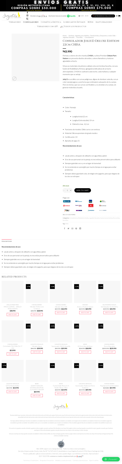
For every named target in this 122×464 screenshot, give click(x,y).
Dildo (66, 223)
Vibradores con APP (47, 26)
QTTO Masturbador (12, 386)
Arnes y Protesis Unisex (85, 307)
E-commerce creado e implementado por (65, 456)
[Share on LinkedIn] (80, 228)
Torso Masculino (109, 346)
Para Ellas (79, 37)
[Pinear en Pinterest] (76, 228)
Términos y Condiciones (31, 460)
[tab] (7, 241)
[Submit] (27, 19)
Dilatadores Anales (83, 218)
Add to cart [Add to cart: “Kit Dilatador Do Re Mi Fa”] (109, 312)
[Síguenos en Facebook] (27, 13)
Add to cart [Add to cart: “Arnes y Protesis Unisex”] (85, 312)
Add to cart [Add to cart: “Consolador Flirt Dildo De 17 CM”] (12, 354)
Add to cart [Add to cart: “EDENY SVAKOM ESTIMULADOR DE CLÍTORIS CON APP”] (37, 395)
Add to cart (82, 190)
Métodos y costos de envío (63, 460)
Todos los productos (73, 26)
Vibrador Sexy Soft (61, 307)
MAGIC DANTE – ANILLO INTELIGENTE (12, 308)
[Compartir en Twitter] (68, 228)
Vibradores (15, 22)
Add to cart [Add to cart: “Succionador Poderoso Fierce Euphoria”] (85, 393)
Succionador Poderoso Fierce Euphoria (85, 387)
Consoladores (30, 22)
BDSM (90, 22)
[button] (111, 459)
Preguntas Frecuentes (47, 460)
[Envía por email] (72, 228)
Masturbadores (104, 22)
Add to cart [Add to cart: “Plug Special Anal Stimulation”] (109, 391)
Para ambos (116, 218)
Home (65, 36)
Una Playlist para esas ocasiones (62, 16)
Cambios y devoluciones (80, 460)
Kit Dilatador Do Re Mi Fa (109, 307)
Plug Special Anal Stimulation (109, 386)
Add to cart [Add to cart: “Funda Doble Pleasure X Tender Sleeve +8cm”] (61, 393)
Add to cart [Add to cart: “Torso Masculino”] (109, 352)
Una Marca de (38, 16)
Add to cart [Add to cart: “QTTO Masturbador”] (12, 391)
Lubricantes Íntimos (74, 22)
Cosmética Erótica (51, 22)
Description (7, 241)
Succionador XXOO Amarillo (61, 346)
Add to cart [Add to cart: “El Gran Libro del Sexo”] (85, 352)
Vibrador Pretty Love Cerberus (37, 308)
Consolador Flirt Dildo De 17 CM (12, 347)
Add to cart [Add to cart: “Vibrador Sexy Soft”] (61, 312)
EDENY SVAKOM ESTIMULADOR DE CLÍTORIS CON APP (37, 388)
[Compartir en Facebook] (64, 228)
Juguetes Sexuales (68, 37)
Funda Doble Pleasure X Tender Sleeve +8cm (61, 387)
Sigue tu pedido (94, 460)
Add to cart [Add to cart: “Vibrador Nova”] (37, 352)
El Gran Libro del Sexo (85, 346)
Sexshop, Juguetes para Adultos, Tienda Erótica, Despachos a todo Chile (92, 36)
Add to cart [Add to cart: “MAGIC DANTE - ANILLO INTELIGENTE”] (12, 314)
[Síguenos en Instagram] (27, 16)
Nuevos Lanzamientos (106, 218)
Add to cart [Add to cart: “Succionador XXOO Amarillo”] (61, 352)
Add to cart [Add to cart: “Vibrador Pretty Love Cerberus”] (37, 314)
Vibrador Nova (37, 346)
